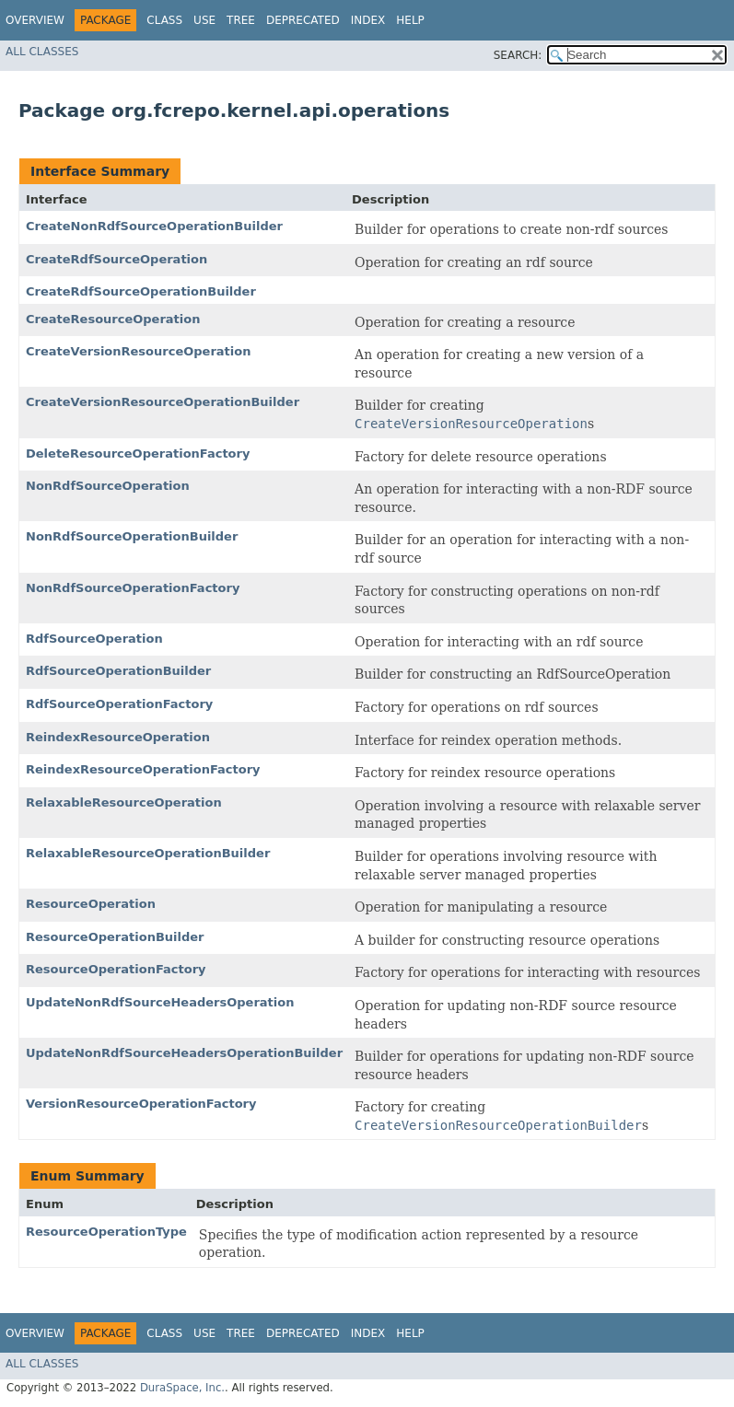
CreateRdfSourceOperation (116, 259)
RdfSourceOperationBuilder (118, 671)
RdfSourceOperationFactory (119, 704)
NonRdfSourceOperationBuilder (132, 536)
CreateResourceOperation (113, 319)
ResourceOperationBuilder (115, 937)
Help (410, 20)
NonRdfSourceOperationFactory (132, 588)
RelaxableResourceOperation (124, 802)
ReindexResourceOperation (118, 737)
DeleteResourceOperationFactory (138, 453)
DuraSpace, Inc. (182, 1387)
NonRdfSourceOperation (108, 486)
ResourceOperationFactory (116, 969)
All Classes (42, 51)
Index (368, 20)
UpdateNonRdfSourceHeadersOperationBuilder (184, 1053)
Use (204, 20)
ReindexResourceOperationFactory (143, 769)
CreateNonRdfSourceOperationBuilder (154, 226)
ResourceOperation (91, 904)
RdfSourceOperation (94, 638)
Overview (35, 20)
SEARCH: (518, 55)
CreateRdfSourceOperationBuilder (141, 291)
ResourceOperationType (106, 1231)
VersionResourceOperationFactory (141, 1103)
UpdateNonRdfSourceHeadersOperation (160, 1002)
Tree (241, 20)
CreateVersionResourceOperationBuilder (162, 402)
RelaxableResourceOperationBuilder (148, 853)
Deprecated (303, 20)
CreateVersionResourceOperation (138, 351)
